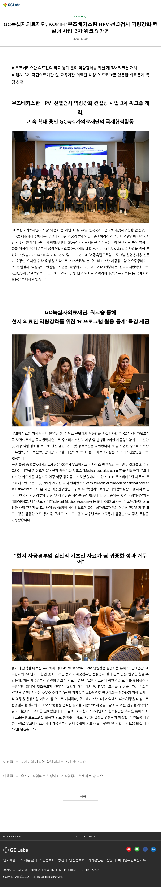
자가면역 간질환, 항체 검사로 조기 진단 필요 (53, 761)
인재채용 (9, 860)
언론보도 (80, 17)
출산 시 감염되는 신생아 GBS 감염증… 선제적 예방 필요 (62, 776)
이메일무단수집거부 (132, 860)
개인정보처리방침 (51, 860)
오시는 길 (27, 860)
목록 (83, 796)
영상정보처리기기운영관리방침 (91, 860)
